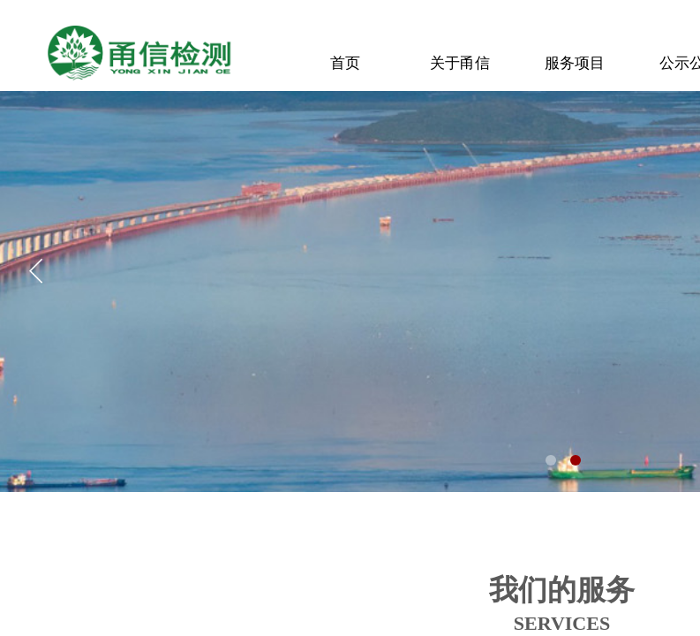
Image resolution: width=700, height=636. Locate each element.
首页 (345, 63)
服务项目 (575, 63)
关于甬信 (460, 63)
